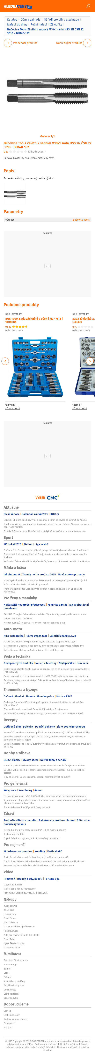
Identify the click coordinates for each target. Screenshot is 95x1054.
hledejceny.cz (10, 905)
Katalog (12, 19)
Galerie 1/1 (47, 136)
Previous (5, 361)
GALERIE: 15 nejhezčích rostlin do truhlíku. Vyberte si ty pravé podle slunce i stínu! (45, 614)
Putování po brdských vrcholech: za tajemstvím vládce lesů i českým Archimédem (44, 765)
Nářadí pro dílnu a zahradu (61, 19)
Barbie (7, 968)
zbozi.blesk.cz (11, 922)
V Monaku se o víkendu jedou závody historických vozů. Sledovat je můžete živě (44, 645)
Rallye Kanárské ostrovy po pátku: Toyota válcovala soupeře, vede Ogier (40, 641)
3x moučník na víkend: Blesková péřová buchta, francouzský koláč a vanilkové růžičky (46, 732)
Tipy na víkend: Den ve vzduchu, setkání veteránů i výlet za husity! (37, 777)
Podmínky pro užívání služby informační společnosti (61, 1044)
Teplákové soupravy (14, 985)
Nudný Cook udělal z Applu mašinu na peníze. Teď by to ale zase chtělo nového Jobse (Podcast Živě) (47, 670)
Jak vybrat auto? (12, 947)
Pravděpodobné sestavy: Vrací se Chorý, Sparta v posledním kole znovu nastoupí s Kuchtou (45, 556)
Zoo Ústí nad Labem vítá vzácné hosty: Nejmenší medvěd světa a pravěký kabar (44, 861)
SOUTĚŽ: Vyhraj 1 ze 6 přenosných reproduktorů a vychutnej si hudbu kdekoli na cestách (44, 771)
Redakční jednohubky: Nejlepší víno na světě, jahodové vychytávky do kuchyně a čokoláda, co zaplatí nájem (44, 738)
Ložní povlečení (11, 993)
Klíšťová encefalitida (14, 834)
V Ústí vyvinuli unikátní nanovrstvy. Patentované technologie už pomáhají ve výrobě (45, 580)
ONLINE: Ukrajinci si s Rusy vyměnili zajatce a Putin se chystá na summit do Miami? (45, 520)
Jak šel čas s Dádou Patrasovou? (20, 888)
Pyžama (7, 977)
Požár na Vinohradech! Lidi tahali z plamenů (26, 584)
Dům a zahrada (31, 19)
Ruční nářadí (39, 24)
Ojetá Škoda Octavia (14, 943)
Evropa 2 (8, 1027)
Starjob (7, 1010)
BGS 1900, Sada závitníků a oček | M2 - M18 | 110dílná (34, 320)
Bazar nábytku (11, 998)
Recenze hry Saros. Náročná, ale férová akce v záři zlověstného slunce (39, 865)
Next (89, 361)
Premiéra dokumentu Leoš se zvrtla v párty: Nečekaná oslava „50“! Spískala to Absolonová (43, 590)
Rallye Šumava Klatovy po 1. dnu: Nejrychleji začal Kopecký (33, 650)
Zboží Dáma (10, 918)
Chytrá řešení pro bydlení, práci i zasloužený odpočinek (32, 838)
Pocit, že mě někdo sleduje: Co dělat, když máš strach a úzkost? (36, 857)
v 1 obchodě (12, 408)
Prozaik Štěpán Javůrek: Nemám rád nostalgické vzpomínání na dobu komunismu (45, 531)
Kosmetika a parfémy (14, 981)
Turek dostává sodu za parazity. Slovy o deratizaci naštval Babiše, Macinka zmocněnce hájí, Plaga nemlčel (47, 525)
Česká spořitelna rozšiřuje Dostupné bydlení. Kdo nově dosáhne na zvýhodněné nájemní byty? (44, 704)
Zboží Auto (9, 939)
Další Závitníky (13, 314)
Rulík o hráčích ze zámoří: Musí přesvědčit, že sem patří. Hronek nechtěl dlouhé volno (47, 561)
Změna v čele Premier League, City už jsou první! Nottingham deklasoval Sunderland (46, 550)
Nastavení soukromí (67, 1047)
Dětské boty (10, 989)
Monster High (10, 964)
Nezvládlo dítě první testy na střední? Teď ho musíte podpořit (35, 830)
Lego (6, 972)
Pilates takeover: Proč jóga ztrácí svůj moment (27, 807)
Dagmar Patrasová (13, 884)
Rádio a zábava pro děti (16, 1019)
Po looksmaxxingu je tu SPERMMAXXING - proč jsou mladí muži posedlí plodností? (45, 796)
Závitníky (56, 24)
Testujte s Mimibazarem (16, 960)
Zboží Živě (9, 910)
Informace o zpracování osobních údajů (25, 1047)
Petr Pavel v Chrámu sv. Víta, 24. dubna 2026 (26, 892)
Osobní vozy (10, 914)
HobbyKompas (11, 931)
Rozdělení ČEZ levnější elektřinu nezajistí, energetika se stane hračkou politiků (43, 713)
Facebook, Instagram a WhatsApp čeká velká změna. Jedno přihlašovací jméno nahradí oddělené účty (47, 682)
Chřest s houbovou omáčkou (18, 618)
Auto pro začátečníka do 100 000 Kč (21, 935)
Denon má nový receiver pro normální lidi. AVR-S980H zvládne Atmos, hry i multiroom (46, 676)
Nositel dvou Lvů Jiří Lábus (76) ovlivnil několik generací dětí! (34, 622)
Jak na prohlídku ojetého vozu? (19, 926)
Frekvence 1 (9, 1023)
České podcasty (12, 1015)
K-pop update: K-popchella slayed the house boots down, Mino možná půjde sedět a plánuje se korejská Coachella (47, 801)
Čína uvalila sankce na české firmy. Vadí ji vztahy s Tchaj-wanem (36, 709)
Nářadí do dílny (17, 24)
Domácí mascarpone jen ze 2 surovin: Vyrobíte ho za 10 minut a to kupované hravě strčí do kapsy (47, 745)
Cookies (51, 1047)
